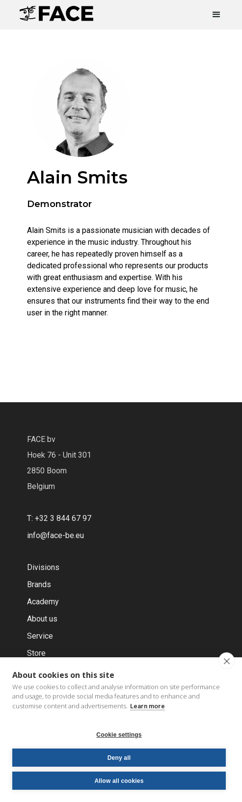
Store (36, 653)
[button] (212, 14)
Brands (39, 584)
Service (40, 636)
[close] (226, 660)
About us (42, 618)
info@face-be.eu (55, 535)
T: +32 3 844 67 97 (59, 518)
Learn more (147, 706)
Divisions (43, 567)
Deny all (119, 757)
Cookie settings (118, 734)
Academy (43, 601)
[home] (56, 10)
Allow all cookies (118, 780)
